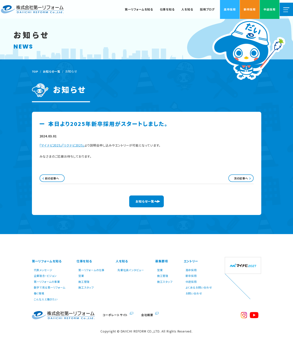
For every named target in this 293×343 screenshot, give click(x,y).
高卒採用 (191, 270)
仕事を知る (84, 262)
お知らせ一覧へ (146, 204)
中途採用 (191, 281)
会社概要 (148, 314)
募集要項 (161, 262)
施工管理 (84, 281)
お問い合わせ (194, 293)
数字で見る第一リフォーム (50, 287)
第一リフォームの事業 (47, 281)
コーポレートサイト (115, 314)
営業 (81, 275)
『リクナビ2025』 (73, 145)
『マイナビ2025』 (51, 145)
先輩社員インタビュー (131, 270)
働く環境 (39, 293)
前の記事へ (58, 179)
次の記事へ (236, 179)
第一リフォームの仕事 (91, 270)
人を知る (122, 262)
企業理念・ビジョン (45, 275)
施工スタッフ (86, 287)
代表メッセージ (43, 270)
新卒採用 (191, 275)
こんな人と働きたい (46, 299)
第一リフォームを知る (47, 262)
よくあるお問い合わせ (199, 287)
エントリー (191, 262)
